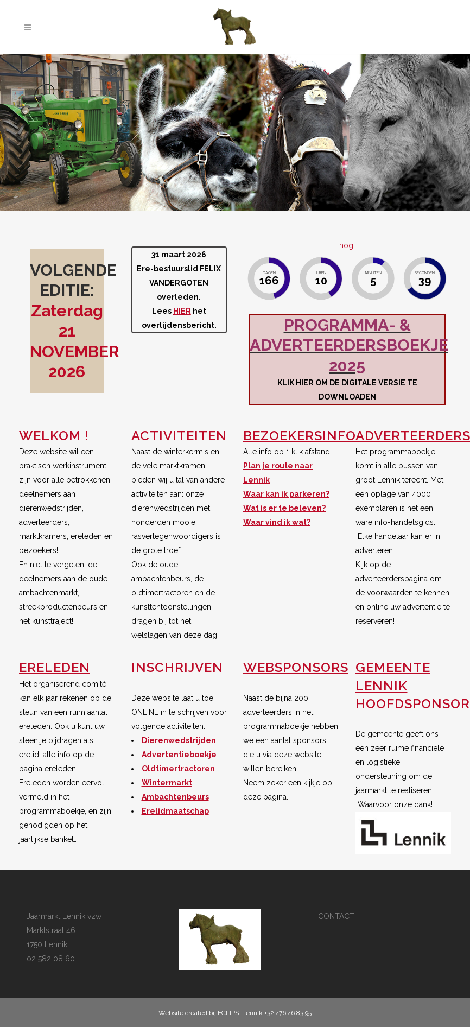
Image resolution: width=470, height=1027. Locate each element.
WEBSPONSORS (295, 667)
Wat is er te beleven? (284, 508)
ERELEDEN (54, 667)
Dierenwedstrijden (179, 740)
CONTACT (336, 916)
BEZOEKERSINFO (299, 435)
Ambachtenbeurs (175, 797)
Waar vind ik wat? (276, 522)
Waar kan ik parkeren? (286, 494)
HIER (182, 311)
